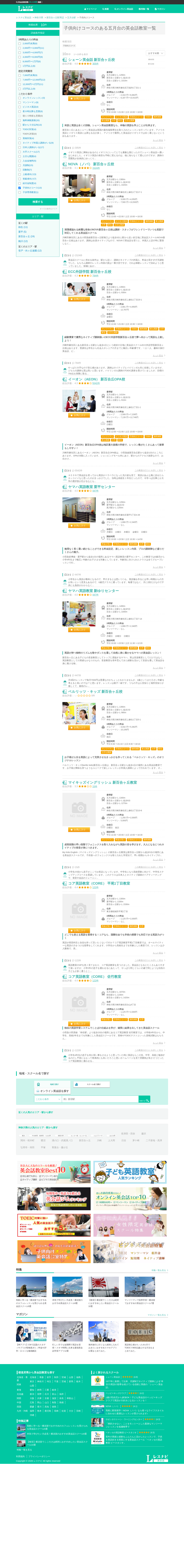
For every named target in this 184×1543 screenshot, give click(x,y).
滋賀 (54, 1477)
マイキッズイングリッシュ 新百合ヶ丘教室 (105, 843)
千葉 (56, 1460)
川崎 (130, 1220)
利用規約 (20, 1535)
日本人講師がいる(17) (33, 147)
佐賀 (64, 1490)
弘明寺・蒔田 (63, 1226)
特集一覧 (144, 9)
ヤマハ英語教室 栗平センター (94, 519)
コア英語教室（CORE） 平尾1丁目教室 (102, 955)
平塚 (79, 1226)
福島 (78, 1456)
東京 (32, 1460)
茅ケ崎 (24, 1226)
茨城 (64, 1460)
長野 (39, 1473)
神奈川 (40, 1460)
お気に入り (83, 101)
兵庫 (39, 1477)
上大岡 (142, 1220)
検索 (105, 9)
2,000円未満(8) (30, 43)
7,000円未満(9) (30, 75)
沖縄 (32, 1494)
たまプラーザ (122, 1213)
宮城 (64, 1456)
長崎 (56, 1490)
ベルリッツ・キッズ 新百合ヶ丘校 (98, 742)
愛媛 (32, 1486)
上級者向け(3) (29, 174)
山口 (47, 1482)
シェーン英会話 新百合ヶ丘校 (94, 63)
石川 (47, 1473)
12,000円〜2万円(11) (33, 84)
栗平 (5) (22, 232)
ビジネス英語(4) (30, 107)
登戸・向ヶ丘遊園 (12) (30, 250)
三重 (47, 1469)
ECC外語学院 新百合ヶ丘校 (92, 289)
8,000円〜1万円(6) (32, 61)
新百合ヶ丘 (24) (26, 236)
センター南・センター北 (96, 1213)
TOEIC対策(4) (29, 129)
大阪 (32, 1477)
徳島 (54, 1486)
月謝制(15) (28, 165)
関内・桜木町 (59, 1220)
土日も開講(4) (29, 156)
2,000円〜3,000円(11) (33, 48)
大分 (71, 1490)
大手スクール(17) (31, 152)
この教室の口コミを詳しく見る (146, 150)
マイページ (90, 9)
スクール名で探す (93, 1170)
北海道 (33, 1456)
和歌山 (70, 1477)
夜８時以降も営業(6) (33, 111)
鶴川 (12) (23, 241)
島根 (61, 1482)
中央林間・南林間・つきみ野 (47, 1213)
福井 (61, 1473)
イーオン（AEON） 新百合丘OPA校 (99, 404)
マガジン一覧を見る (157, 1394)
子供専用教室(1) (30, 192)
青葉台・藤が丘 (96, 1226)
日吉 (155, 1220)
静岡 (39, 1469)
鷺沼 (74, 1220)
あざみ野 (140, 1213)
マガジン (160, 9)
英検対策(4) (28, 138)
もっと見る (155, 143)
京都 (47, 1477)
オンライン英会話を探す (131, 1170)
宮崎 (78, 1490)
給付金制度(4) (29, 183)
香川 (39, 1486)
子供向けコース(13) (32, 187)
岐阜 (54, 1469)
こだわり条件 (42, 1178)
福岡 (32, 1490)
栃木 (78, 1460)
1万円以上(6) (29, 66)
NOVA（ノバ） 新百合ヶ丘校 (94, 174)
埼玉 (49, 1460)
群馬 (71, 1460)
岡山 (39, 1482)
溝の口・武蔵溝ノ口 (93, 1220)
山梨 (32, 1465)
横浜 (23, 1213)
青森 (41, 1456)
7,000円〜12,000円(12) (34, 79)
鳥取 (54, 1482)
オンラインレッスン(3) (34, 98)
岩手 (49, 1456)
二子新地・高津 (42, 1226)
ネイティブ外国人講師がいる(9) (38, 143)
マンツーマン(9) (30, 102)
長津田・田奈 (27, 1220)
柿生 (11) (23, 227)
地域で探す (54, 1170)
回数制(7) (27, 169)
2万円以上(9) (29, 88)
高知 (47, 1486)
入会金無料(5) (29, 160)
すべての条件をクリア (48, 209)
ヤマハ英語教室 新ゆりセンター (96, 631)
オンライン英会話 (124, 9)
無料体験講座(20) (31, 120)
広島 (32, 1482)
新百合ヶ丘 (116, 1220)
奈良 (61, 1477)
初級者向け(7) (29, 178)
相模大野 (72, 1213)
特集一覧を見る (159, 1349)
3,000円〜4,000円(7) (33, 52)
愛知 (32, 1469)
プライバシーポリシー (39, 1535)
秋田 (56, 1456)
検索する (38, 201)
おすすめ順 (153, 53)
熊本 (39, 1490)
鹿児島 (48, 1490)
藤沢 (43, 1220)
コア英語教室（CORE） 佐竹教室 (97, 1055)
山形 (71, 1456)
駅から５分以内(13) (32, 125)
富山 (54, 1473)
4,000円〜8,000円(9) (33, 57)
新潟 (32, 1473)
